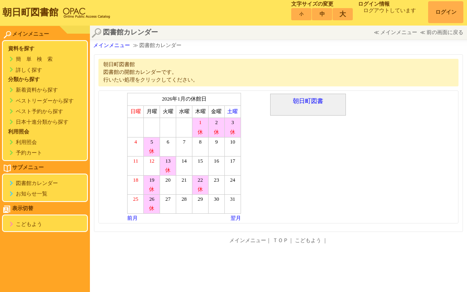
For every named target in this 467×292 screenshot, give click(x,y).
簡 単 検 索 (34, 59)
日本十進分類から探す (42, 122)
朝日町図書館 (30, 12)
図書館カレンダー (37, 183)
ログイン (445, 12)
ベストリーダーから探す (45, 101)
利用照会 (26, 142)
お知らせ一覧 (31, 194)
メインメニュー (398, 32)
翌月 (235, 218)
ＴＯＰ (280, 240)
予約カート (29, 153)
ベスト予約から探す (39, 111)
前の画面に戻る (444, 32)
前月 (132, 218)
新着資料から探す (37, 90)
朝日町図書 (308, 100)
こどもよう (29, 224)
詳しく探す (29, 70)
